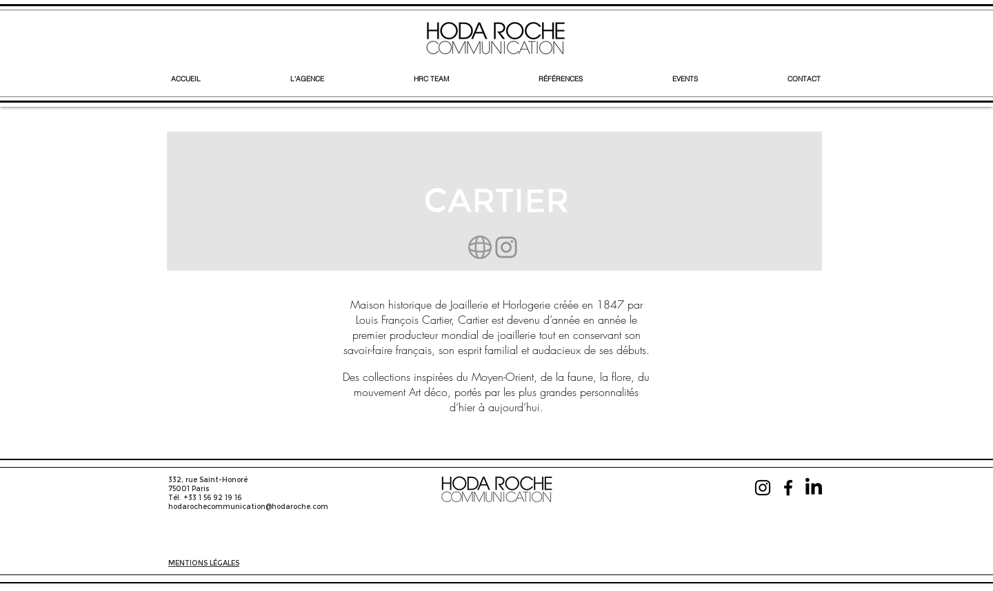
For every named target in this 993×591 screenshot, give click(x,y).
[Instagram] (506, 247)
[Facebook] (788, 487)
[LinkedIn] (813, 487)
